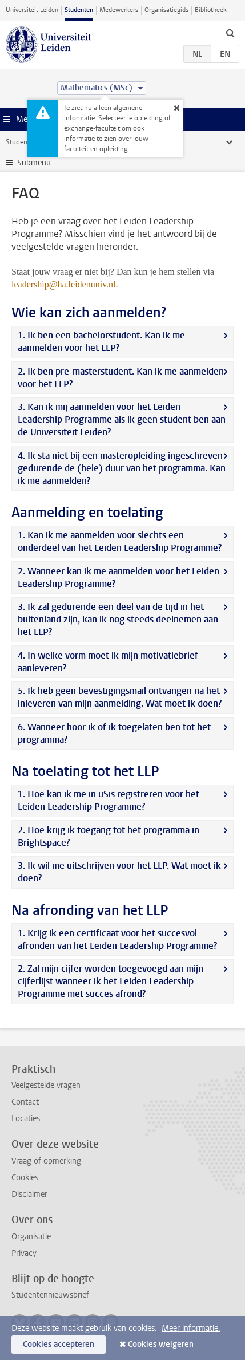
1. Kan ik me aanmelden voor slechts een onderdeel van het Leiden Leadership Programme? (120, 541)
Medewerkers (118, 10)
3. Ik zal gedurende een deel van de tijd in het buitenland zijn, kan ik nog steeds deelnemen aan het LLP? (118, 619)
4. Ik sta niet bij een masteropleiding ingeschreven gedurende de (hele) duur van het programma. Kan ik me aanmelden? (122, 468)
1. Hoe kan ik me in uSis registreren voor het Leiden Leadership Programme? (108, 800)
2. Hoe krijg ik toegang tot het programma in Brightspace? (108, 836)
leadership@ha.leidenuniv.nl (63, 284)
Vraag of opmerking (46, 1161)
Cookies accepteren (58, 1344)
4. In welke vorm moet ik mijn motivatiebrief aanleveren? (108, 661)
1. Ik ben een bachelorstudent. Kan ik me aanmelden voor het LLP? (101, 341)
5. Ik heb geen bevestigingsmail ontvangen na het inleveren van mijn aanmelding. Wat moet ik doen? (120, 697)
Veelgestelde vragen (46, 1085)
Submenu (34, 162)
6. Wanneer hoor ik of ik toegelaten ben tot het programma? (114, 733)
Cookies (24, 1177)
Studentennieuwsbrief (50, 1295)
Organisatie (31, 1236)
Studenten (79, 10)
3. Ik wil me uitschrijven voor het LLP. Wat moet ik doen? (119, 872)
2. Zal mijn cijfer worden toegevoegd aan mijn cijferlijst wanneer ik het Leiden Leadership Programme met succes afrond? (110, 981)
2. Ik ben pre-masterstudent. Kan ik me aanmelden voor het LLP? (121, 377)
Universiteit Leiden (32, 10)
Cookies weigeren (161, 1344)
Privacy (24, 1253)
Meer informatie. (191, 1328)
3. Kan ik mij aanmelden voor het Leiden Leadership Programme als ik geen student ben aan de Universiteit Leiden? (122, 419)
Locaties (25, 1118)
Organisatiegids (166, 10)
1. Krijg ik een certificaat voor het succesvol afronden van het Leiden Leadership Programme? (117, 939)
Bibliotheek (211, 10)
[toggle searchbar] (230, 32)
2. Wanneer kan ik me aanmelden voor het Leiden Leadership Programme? (118, 577)
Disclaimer (29, 1194)
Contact (25, 1102)
